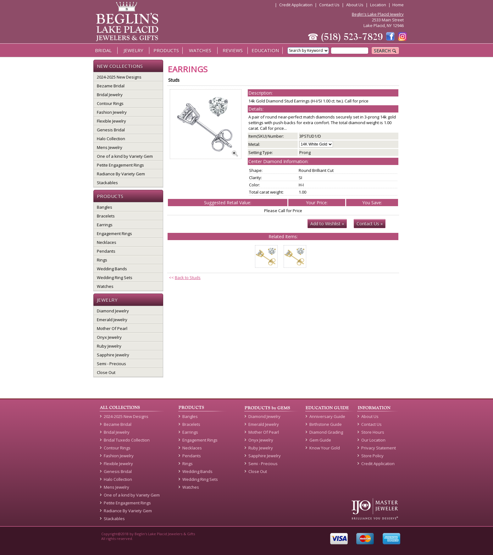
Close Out (106, 372)
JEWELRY (133, 50)
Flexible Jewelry (111, 121)
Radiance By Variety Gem (121, 174)
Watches (105, 286)
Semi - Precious (111, 363)
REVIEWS (233, 50)
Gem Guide (320, 440)
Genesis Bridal (111, 130)
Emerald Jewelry (112, 319)
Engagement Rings (114, 233)
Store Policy (372, 456)
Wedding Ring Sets (114, 277)
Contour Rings (110, 103)
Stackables (107, 182)
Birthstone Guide (325, 424)
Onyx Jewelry (109, 337)
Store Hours (372, 432)
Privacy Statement (378, 448)
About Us (354, 5)
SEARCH (385, 51)
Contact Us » (370, 224)
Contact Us (329, 5)
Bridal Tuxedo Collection (127, 440)
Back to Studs (188, 277)
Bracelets (106, 216)
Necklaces (106, 242)
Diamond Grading (326, 432)
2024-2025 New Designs (119, 77)
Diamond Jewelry (113, 311)
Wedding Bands (112, 269)
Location (378, 5)
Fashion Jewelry (112, 112)
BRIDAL (103, 50)
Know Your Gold (324, 448)
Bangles (104, 207)
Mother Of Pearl (112, 328)
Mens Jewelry (109, 147)
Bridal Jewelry (110, 94)
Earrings (105, 225)
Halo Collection (111, 138)
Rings (102, 260)
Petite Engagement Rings (120, 165)
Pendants (106, 251)
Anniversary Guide (327, 416)
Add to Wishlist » (327, 224)
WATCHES (200, 50)
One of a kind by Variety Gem (125, 156)
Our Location (373, 440)
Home (398, 5)
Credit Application (296, 5)
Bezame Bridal (111, 86)
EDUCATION (265, 50)
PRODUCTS (166, 50)
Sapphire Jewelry (113, 355)
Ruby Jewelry (109, 346)
